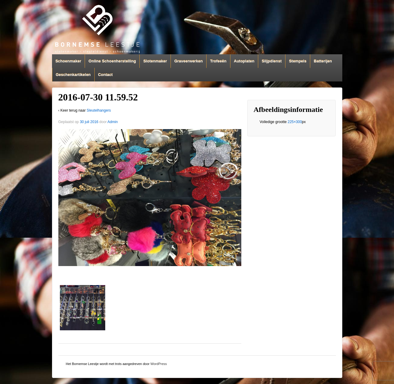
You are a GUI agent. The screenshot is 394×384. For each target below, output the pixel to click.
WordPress (159, 364)
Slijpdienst (272, 61)
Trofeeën (218, 61)
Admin (112, 122)
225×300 (295, 122)
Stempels (298, 61)
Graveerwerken (188, 61)
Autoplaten (244, 61)
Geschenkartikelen (73, 74)
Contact (105, 74)
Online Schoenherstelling (112, 61)
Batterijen (323, 61)
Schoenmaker (68, 61)
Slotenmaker (155, 61)
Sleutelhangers (99, 110)
